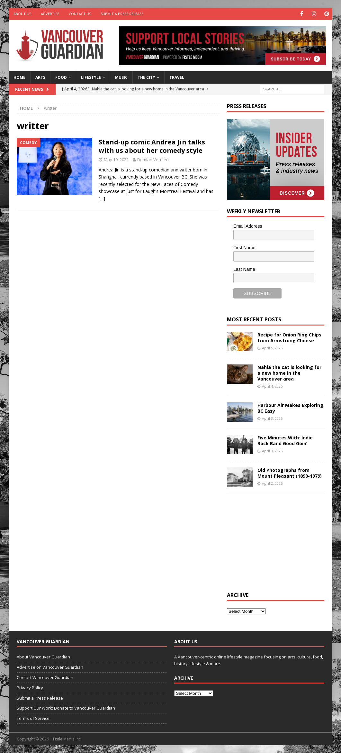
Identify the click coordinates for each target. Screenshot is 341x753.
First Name (244, 247)
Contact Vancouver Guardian (45, 677)
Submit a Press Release (122, 13)
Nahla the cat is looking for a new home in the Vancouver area (289, 372)
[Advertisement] (275, 541)
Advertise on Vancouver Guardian (50, 667)
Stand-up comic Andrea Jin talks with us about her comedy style (152, 145)
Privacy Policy (30, 687)
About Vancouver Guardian (43, 656)
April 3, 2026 (272, 418)
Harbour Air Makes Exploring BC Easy (290, 407)
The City (146, 76)
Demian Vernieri (153, 159)
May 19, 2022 (116, 159)
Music (121, 76)
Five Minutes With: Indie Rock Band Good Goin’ (285, 440)
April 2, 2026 (272, 483)
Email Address (247, 225)
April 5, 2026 (272, 347)
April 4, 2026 (272, 385)
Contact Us (80, 13)
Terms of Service (33, 718)
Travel (176, 76)
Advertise (50, 13)
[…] (102, 198)
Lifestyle (91, 76)
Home (19, 76)
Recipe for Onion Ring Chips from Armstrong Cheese (289, 337)
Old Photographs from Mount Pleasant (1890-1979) (289, 472)
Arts (40, 76)
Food (61, 76)
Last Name (244, 268)
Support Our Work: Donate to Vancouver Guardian (66, 708)
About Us (22, 13)
